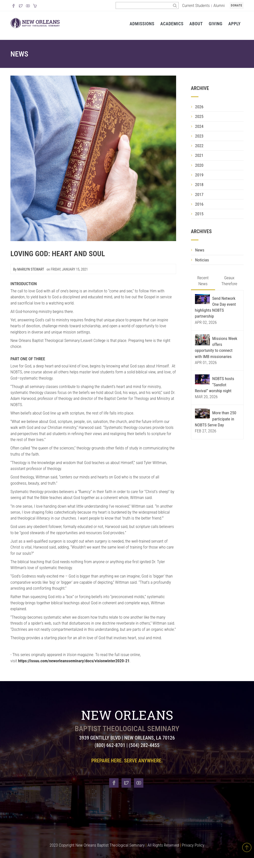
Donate (236, 5)
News (19, 54)
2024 (199, 126)
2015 (199, 213)
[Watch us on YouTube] (28, 6)
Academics (171, 23)
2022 (199, 145)
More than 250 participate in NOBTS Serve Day (215, 418)
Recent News (203, 280)
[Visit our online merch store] (35, 6)
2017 (199, 194)
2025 (199, 116)
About (196, 23)
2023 (199, 136)
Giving (215, 23)
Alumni (219, 5)
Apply (234, 23)
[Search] (175, 5)
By (28, 269)
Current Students (196, 5)
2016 (199, 204)
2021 (199, 155)
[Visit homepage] (35, 22)
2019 (199, 174)
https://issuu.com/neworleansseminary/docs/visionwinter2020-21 (74, 660)
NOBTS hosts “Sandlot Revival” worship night (214, 384)
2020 (199, 165)
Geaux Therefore (229, 280)
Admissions (141, 23)
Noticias (202, 259)
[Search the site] (143, 5)
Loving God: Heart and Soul (57, 253)
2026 (199, 106)
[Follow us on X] (21, 6)
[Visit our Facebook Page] (13, 6)
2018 (199, 184)
